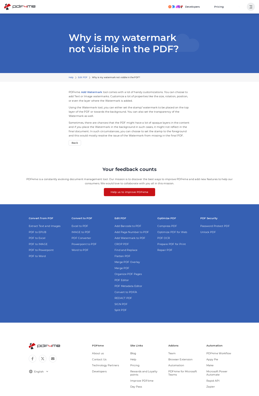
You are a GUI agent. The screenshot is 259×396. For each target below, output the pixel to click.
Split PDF (121, 310)
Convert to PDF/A (126, 292)
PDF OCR (163, 238)
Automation (176, 365)
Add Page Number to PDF (132, 232)
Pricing (219, 6)
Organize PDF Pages (128, 274)
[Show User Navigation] (251, 7)
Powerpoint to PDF (84, 244)
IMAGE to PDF (81, 232)
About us (98, 353)
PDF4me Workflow (218, 353)
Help (71, 77)
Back (75, 142)
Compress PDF (167, 226)
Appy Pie (212, 359)
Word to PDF (80, 250)
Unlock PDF (208, 232)
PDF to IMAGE (38, 244)
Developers (99, 371)
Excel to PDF (80, 226)
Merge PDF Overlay (127, 262)
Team (172, 353)
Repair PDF (164, 250)
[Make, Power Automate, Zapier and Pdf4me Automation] (184, 6)
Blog (133, 353)
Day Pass (136, 386)
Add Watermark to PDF (130, 238)
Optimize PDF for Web (172, 232)
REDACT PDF (123, 298)
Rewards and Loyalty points (143, 373)
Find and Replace (126, 250)
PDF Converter (81, 238)
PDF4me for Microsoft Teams (182, 373)
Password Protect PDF (215, 226)
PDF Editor (122, 280)
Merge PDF (122, 268)
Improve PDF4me (142, 380)
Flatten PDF (122, 256)
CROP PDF (122, 244)
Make (209, 365)
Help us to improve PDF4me (129, 192)
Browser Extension (180, 359)
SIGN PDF (121, 304)
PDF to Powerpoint (41, 250)
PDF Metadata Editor (128, 286)
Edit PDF (82, 77)
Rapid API (213, 380)
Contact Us (99, 359)
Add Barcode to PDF (128, 226)
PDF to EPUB (37, 232)
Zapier (210, 386)
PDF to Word (37, 256)
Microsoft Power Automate (217, 373)
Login (239, 6)
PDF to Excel (37, 238)
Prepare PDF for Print (171, 244)
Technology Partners (105, 365)
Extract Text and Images (45, 226)
